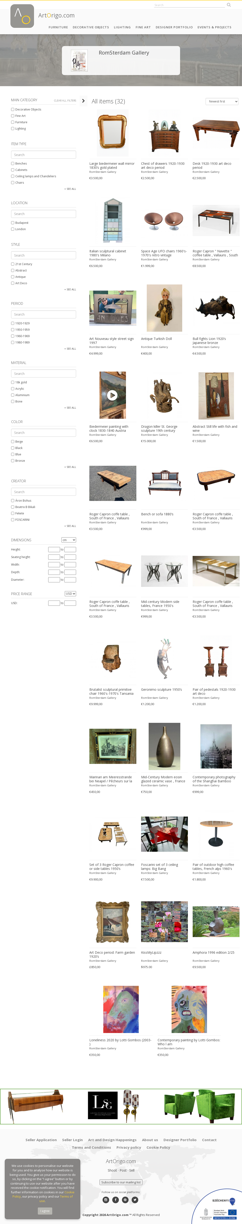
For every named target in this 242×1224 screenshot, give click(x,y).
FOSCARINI (18, 520)
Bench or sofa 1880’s (154, 514)
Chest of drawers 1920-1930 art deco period (160, 165)
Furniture (58, 27)
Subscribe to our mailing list (121, 1182)
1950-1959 (18, 330)
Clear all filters (63, 100)
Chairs (15, 183)
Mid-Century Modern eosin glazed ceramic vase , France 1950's (160, 779)
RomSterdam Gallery (98, 172)
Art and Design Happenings (112, 1139)
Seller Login (72, 1139)
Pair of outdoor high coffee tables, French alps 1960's (212, 867)
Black (15, 448)
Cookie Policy (158, 1147)
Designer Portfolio (174, 27)
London (16, 229)
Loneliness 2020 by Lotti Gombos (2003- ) (117, 1040)
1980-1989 (18, 342)
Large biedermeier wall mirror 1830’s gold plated (107, 165)
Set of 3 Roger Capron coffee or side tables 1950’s (107, 867)
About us (150, 1139)
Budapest (18, 223)
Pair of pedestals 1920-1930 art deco (215, 691)
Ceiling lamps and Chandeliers (31, 176)
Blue (14, 454)
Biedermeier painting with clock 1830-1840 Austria (109, 428)
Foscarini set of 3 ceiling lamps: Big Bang (162, 867)
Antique (16, 277)
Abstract (17, 270)
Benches (17, 163)
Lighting (122, 27)
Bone (15, 401)
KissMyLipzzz (148, 952)
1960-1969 (18, 336)
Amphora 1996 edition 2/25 (212, 952)
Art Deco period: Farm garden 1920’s (108, 954)
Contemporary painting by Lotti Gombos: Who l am (186, 1042)
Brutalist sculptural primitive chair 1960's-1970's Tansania (107, 691)
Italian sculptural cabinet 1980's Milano (109, 253)
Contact (209, 1139)
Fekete (15, 513)
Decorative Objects (91, 27)
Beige (15, 442)
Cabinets (17, 170)
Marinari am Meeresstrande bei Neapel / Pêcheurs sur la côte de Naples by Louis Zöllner (109, 779)
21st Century (19, 264)
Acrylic (15, 389)
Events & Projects (215, 27)
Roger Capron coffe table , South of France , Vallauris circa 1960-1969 (109, 516)
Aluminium (18, 395)
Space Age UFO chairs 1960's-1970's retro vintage (161, 253)
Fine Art (143, 27)
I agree (45, 1211)
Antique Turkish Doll (153, 339)
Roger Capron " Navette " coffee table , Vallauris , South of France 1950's (214, 253)
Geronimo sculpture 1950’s (158, 689)
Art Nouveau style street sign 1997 (107, 341)
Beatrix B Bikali (21, 507)
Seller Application (41, 1139)
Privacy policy (129, 1147)
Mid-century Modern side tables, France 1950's (157, 604)
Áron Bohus (19, 501)
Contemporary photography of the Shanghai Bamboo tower (214, 779)
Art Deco (17, 283)
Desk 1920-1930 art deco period (210, 165)
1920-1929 (18, 323)
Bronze (16, 461)
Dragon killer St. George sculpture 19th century (156, 428)
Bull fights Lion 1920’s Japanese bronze (215, 341)
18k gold (17, 382)
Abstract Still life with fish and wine (213, 428)
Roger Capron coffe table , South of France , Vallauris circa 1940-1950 (215, 604)
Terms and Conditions (91, 1147)
